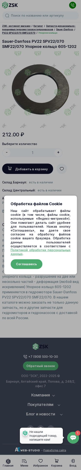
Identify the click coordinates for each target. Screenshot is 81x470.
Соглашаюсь (26, 264)
